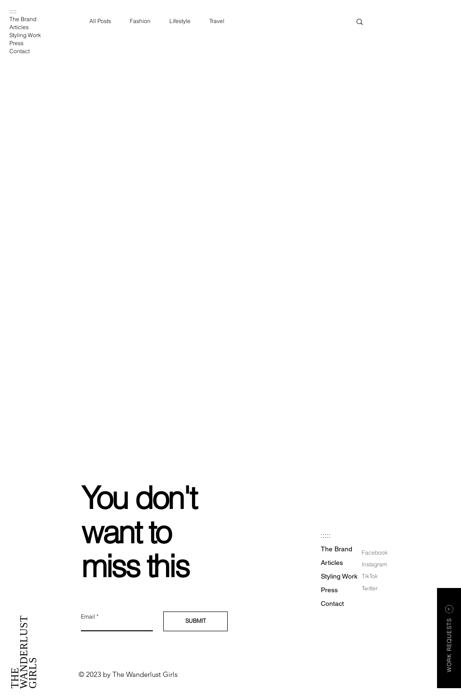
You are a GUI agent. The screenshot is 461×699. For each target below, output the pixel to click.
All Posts (100, 20)
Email (88, 617)
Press (16, 43)
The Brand (22, 19)
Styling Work (25, 35)
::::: (12, 11)
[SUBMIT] (195, 621)
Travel (216, 20)
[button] (359, 22)
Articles (19, 27)
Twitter (370, 588)
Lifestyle (180, 20)
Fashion (140, 20)
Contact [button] (19, 51)
